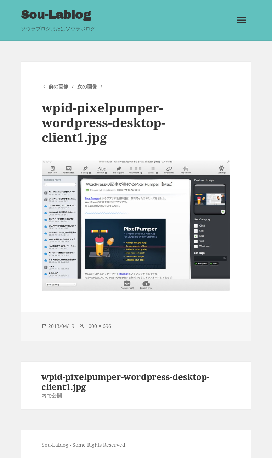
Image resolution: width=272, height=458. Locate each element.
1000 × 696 (98, 325)
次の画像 (87, 86)
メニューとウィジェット (241, 29)
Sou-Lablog (55, 15)
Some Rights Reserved (99, 444)
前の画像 (58, 86)
